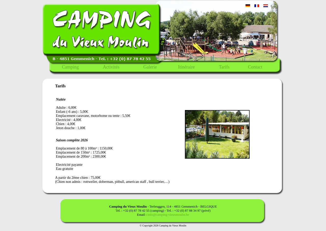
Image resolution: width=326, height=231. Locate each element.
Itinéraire (186, 67)
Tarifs (224, 67)
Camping (70, 67)
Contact (255, 67)
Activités (111, 67)
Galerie (150, 67)
